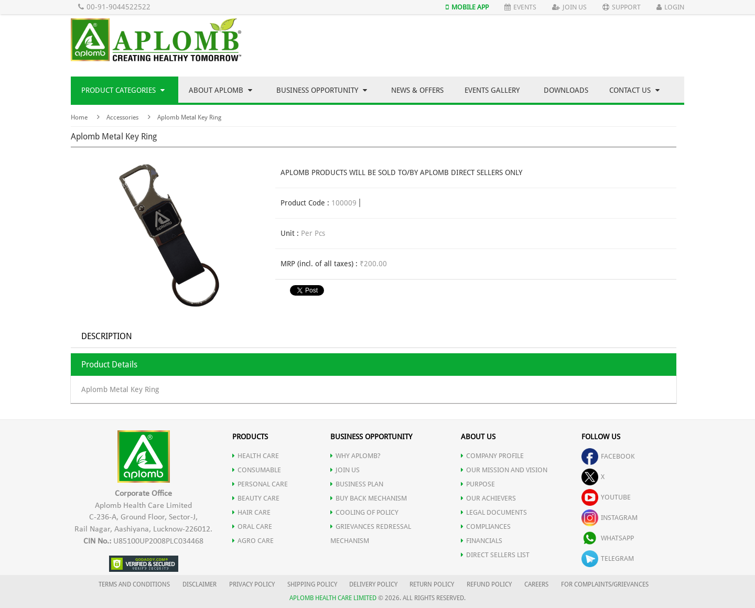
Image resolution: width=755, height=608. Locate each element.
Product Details (109, 365)
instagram (609, 518)
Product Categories (123, 90)
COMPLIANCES (486, 526)
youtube (606, 497)
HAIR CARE (251, 512)
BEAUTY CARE (255, 498)
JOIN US (345, 470)
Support (621, 7)
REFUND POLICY (489, 584)
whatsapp (607, 538)
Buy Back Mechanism (368, 498)
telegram (607, 558)
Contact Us (634, 90)
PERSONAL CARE (260, 484)
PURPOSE (478, 484)
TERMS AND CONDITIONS (134, 584)
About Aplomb (220, 90)
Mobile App (467, 7)
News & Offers (417, 90)
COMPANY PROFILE (492, 456)
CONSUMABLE (256, 470)
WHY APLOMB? (355, 456)
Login (670, 7)
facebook (608, 456)
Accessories (122, 117)
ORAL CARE (252, 526)
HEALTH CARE (255, 456)
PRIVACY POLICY (252, 584)
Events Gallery (492, 90)
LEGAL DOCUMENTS (494, 512)
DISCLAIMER (199, 584)
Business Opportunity (321, 90)
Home (79, 117)
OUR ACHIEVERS (488, 498)
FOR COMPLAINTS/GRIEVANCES (605, 584)
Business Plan (356, 484)
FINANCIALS (481, 541)
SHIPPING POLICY (313, 584)
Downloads (566, 90)
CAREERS (536, 584)
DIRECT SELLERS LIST (495, 555)
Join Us (569, 7)
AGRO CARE (253, 541)
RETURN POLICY (431, 584)
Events (520, 7)
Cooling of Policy (364, 512)
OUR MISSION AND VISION (504, 470)
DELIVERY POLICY (373, 584)
